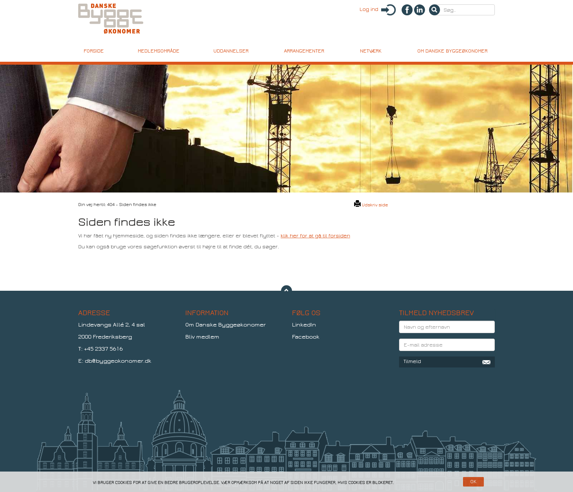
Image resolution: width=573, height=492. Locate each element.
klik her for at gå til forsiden (315, 236)
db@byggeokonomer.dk (118, 361)
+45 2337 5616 (103, 349)
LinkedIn (304, 325)
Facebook (305, 337)
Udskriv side (371, 205)
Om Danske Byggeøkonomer (225, 325)
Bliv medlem (202, 337)
